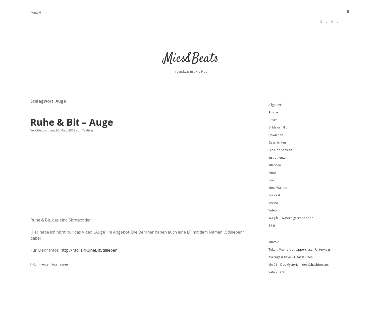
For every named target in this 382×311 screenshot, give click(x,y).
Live (271, 164)
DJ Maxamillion (278, 111)
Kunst (272, 156)
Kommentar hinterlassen (50, 248)
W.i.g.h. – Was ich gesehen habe (290, 202)
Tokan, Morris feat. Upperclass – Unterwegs (299, 233)
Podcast (274, 179)
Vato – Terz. (276, 256)
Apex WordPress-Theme (175, 305)
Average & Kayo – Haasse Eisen (290, 241)
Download (275, 119)
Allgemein (275, 88)
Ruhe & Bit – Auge (71, 106)
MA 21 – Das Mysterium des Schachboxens (298, 248)
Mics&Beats (191, 42)
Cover (272, 104)
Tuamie (273, 226)
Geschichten (277, 126)
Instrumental (277, 141)
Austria (273, 96)
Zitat (271, 209)
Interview (274, 149)
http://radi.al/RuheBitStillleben (89, 234)
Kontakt (35, 12)
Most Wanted (277, 171)
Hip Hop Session (280, 134)
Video (272, 194)
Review (273, 187)
